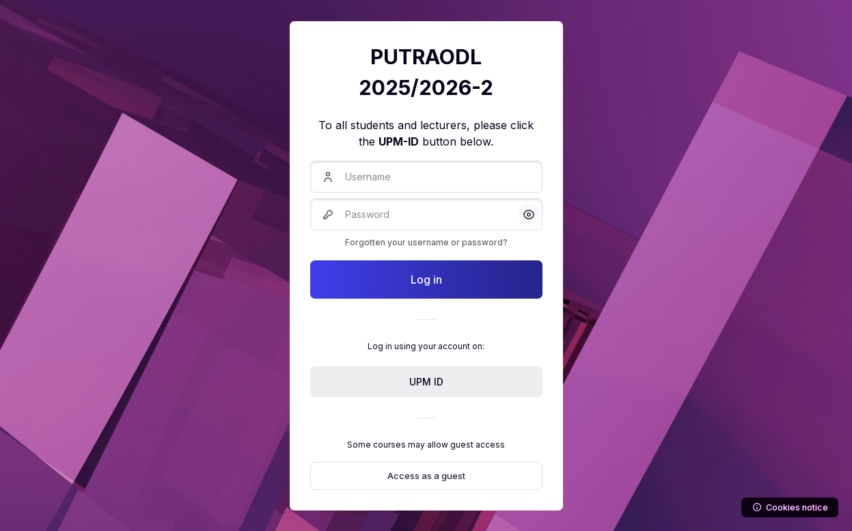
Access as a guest (426, 475)
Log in (426, 279)
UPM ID (426, 381)
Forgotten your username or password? (426, 242)
